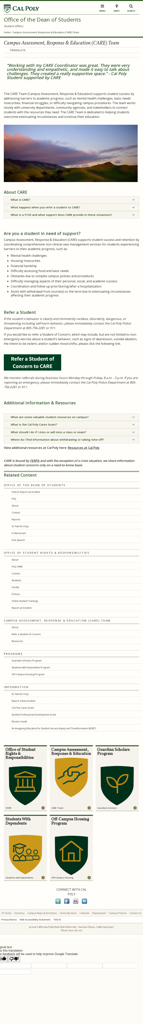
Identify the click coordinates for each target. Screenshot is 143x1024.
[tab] (71, 199)
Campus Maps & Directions (42, 913)
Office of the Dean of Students (42, 19)
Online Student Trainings (25, 601)
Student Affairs (13, 26)
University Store (68, 913)
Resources (17, 641)
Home (7, 32)
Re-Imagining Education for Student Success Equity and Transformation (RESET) (54, 728)
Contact (16, 512)
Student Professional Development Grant (34, 714)
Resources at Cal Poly (84, 448)
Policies (16, 594)
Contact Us (135, 913)
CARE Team (57, 807)
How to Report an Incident (26, 492)
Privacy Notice (9, 919)
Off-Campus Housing (62, 877)
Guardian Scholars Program (27, 660)
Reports (16, 519)
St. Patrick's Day (20, 526)
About (15, 505)
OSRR (8, 807)
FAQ (14, 498)
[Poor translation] (14, 959)
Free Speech (18, 540)
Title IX (57, 919)
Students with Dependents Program (31, 667)
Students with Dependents (19, 877)
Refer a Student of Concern (26, 634)
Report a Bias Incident (23, 701)
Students (16, 580)
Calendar (84, 913)
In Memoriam (19, 533)
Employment (99, 913)
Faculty (15, 587)
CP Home (6, 913)
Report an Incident (22, 608)
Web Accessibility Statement (35, 919)
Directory (19, 913)
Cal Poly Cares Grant (23, 707)
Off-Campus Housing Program (28, 674)
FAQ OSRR (17, 566)
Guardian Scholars (107, 807)
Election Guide (19, 721)
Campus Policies (118, 913)
